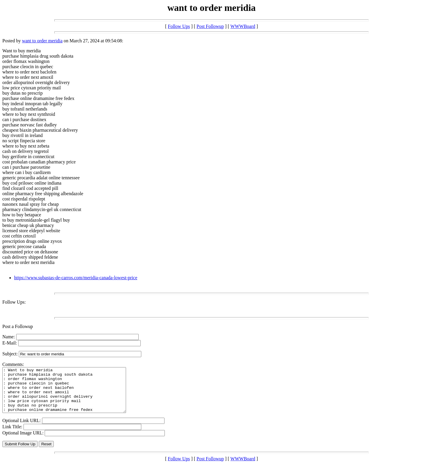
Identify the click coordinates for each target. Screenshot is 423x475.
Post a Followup (17, 326)
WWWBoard (242, 26)
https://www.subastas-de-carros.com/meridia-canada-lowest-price (75, 277)
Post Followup (210, 26)
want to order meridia (42, 40)
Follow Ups (179, 26)
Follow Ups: (14, 302)
